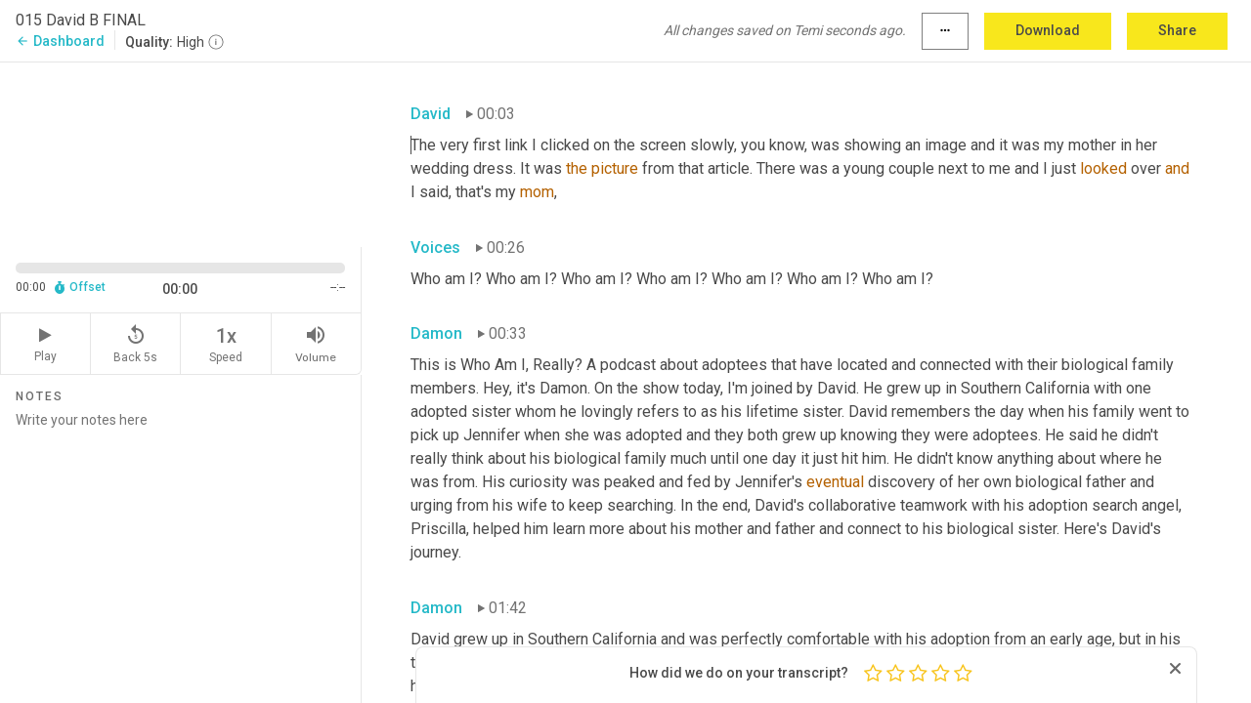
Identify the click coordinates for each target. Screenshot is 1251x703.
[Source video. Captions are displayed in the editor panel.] (181, 152)
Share (1177, 30)
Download (1047, 30)
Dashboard (60, 41)
